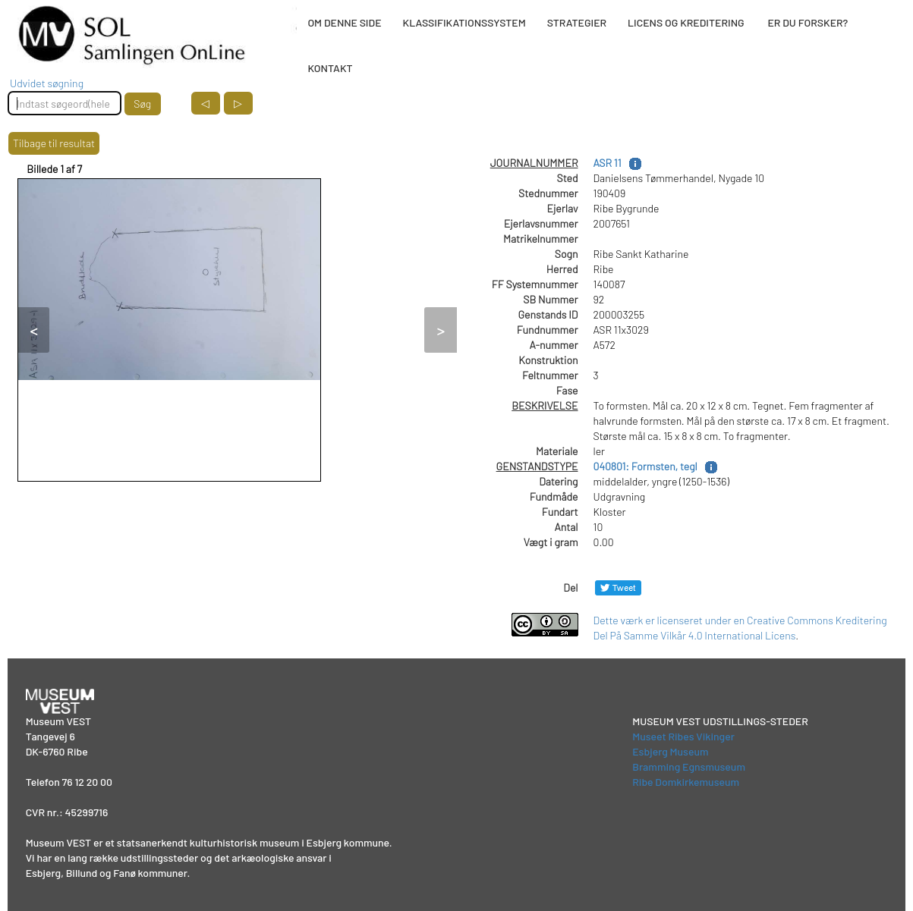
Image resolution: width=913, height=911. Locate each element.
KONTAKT (329, 67)
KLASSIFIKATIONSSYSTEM (464, 22)
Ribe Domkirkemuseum (685, 781)
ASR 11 (607, 162)
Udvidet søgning (46, 83)
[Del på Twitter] (618, 587)
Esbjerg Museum (670, 751)
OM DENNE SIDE (344, 22)
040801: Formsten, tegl (645, 466)
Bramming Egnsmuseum (688, 766)
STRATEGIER (576, 22)
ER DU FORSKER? (807, 22)
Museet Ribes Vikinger (683, 736)
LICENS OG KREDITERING (686, 22)
